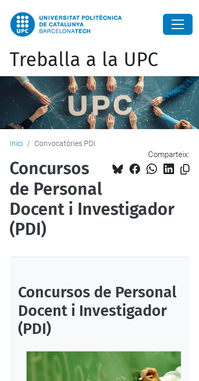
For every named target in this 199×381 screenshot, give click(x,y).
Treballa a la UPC (84, 59)
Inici (16, 143)
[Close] (178, 24)
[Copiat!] (184, 170)
